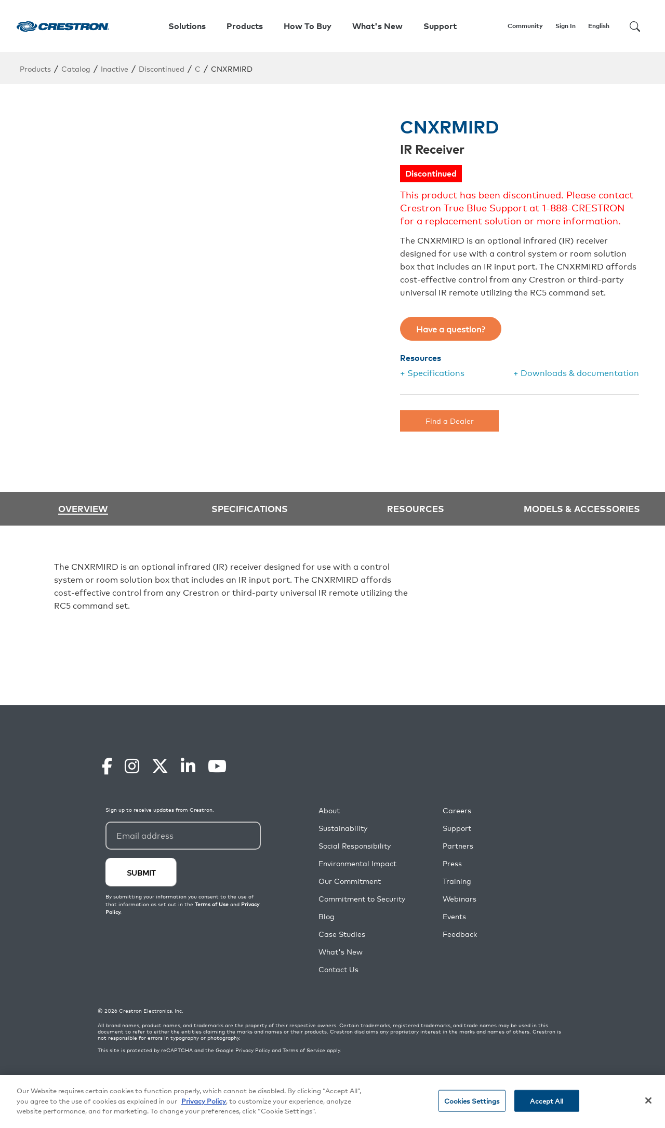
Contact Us (338, 969)
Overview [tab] (83, 508)
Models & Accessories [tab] (582, 508)
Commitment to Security (361, 898)
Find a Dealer (449, 420)
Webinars (459, 898)
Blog (326, 916)
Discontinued (161, 68)
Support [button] (440, 26)
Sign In (565, 26)
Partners (458, 845)
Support (457, 828)
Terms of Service (304, 1050)
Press (452, 863)
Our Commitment (349, 881)
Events (454, 916)
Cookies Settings (472, 1100)
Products (35, 68)
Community (525, 26)
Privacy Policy (252, 1050)
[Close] (648, 1100)
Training (457, 881)
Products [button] (245, 26)
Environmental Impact (357, 863)
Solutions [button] (187, 26)
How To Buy (307, 26)
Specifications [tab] (249, 508)
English (598, 26)
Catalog (75, 68)
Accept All (546, 1100)
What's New (377, 26)
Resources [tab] (415, 508)
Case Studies (341, 934)
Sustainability (342, 828)
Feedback (460, 934)
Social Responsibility (354, 845)
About (329, 810)
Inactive (114, 68)
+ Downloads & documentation (576, 372)
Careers (457, 810)
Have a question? (450, 328)
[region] (332, 1101)
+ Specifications (432, 372)
